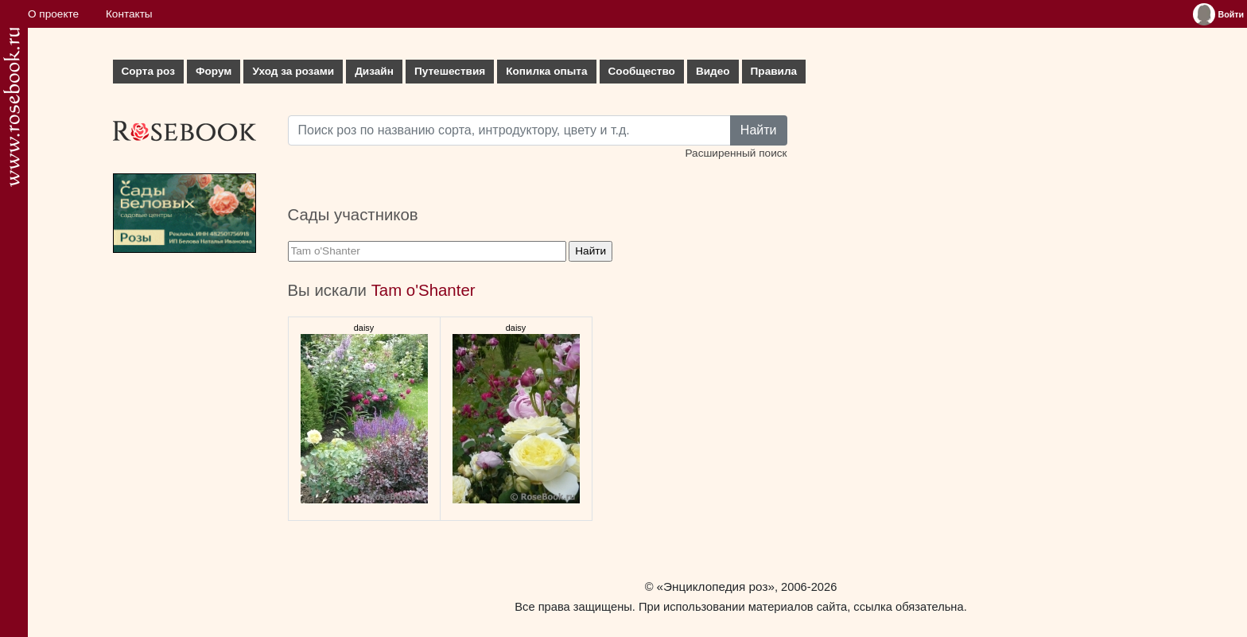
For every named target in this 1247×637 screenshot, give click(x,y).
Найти (758, 130)
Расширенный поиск (736, 153)
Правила (774, 71)
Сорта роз (148, 71)
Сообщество (641, 71)
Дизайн (374, 71)
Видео (713, 71)
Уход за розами (293, 71)
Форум (213, 71)
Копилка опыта (546, 71)
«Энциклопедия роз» (716, 586)
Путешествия (449, 71)
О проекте (53, 14)
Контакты (129, 14)
